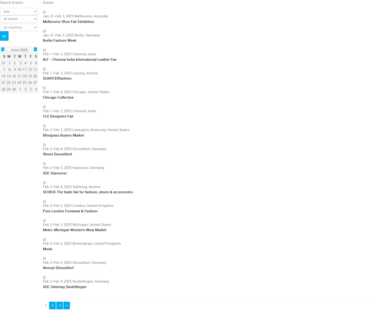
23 (14, 83)
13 (35, 69)
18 (24, 76)
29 (8, 89)
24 (19, 83)
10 (19, 69)
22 (8, 83)
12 (30, 69)
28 (3, 89)
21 (3, 83)
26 (30, 83)
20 (35, 76)
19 (30, 76)
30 (14, 89)
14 (3, 76)
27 (35, 83)
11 (24, 69)
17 (19, 76)
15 (8, 76)
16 (14, 76)
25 (24, 83)
